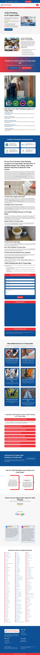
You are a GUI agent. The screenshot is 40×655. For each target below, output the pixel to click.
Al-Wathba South (18, 575)
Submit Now (20, 297)
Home (5, 7)
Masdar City (28, 590)
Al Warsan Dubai (18, 570)
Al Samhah (17, 556)
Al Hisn (6, 585)
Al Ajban (7, 564)
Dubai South (17, 615)
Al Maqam (7, 605)
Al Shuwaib (17, 563)
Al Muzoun (7, 615)
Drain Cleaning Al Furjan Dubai (12, 360)
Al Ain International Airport (9, 563)
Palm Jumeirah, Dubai (29, 603)
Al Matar (7, 608)
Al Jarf (6, 589)
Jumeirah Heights (29, 570)
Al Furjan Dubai (7, 582)
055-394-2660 (28, 1)
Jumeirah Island (29, 571)
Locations (6, 643)
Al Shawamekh (18, 562)
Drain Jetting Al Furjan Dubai (28, 379)
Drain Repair (23, 631)
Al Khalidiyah (7, 594)
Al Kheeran (7, 598)
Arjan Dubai (17, 581)
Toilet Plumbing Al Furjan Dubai (21, 7)
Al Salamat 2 (17, 555)
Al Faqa (7, 579)
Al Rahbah (7, 620)
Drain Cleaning (7, 640)
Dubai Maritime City (18, 611)
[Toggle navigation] (37, 5)
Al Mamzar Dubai (8, 601)
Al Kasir (7, 593)
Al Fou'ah (7, 581)
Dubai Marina (18, 609)
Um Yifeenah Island (29, 616)
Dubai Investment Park (19, 608)
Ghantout (28, 552)
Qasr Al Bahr (28, 605)
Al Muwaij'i (7, 613)
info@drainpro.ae (24, 641)
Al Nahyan (7, 616)
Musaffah (28, 598)
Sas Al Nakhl (28, 609)
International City (29, 560)
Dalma (17, 597)
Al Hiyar (7, 586)
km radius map (20, 315)
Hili (27, 559)
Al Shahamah (18, 559)
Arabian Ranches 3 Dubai (19, 578)
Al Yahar (17, 574)
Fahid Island (17, 620)
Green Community (29, 555)
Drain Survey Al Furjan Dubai (12, 399)
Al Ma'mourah (7, 600)
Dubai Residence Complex (19, 612)
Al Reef (17, 552)
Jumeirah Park (28, 574)
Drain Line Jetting (23, 633)
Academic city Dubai (8, 556)
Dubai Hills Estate (18, 605)
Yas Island (28, 617)
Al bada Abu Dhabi (8, 567)
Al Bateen (7, 571)
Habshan (28, 556)
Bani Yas (17, 582)
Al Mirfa (7, 609)
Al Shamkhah (18, 560)
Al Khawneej (7, 596)
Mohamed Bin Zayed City (30, 593)
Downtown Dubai (18, 601)
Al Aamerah (7, 560)
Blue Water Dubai (18, 589)
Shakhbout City (29, 610)
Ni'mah (28, 602)
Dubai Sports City (18, 616)
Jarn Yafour (28, 563)
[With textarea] (21, 292)
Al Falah (7, 578)
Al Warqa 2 (17, 567)
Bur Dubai (17, 590)
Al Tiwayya (17, 564)
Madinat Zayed (29, 586)
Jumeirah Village (29, 575)
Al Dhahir (7, 577)
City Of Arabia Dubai (18, 594)
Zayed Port (28, 621)
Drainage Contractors (24, 634)
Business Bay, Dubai (18, 593)
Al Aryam (7, 566)
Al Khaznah (7, 597)
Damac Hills (17, 598)
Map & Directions (23, 648)
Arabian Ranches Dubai (19, 579)
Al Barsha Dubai (8, 570)
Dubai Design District (19, 604)
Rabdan (28, 606)
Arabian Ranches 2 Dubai (19, 577)
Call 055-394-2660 (13, 67)
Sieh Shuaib (28, 613)
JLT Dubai (28, 564)
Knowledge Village (29, 582)
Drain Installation (7, 641)
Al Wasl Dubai (18, 571)
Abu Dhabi (7, 555)
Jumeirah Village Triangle (30, 578)
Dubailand (17, 619)
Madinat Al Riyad (29, 585)
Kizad (27, 581)
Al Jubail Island (8, 590)
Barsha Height (18, 586)
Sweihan (28, 614)
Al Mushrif (7, 612)
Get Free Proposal (27, 67)
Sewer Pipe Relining (7, 642)
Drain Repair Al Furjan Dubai (28, 360)
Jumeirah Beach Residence (30, 567)
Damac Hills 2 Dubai (18, 600)
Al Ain (6, 562)
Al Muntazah (7, 611)
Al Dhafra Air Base (8, 575)
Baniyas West (18, 585)
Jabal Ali (28, 562)
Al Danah (7, 574)
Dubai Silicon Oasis (18, 613)
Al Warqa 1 (17, 566)
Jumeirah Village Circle (30, 577)
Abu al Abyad (7, 552)
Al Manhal (7, 604)
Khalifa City (28, 579)
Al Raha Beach (7, 619)
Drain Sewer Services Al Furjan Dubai (11, 7)
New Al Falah (28, 601)
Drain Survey (23, 632)
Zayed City (28, 620)
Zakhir (27, 618)
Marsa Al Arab (28, 589)
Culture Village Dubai (18, 596)
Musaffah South (29, 599)
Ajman (6, 559)
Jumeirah (28, 566)
